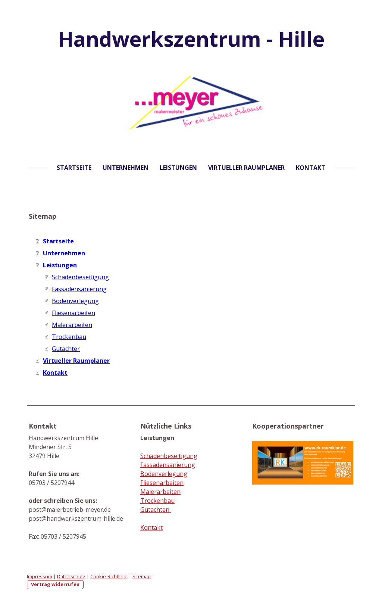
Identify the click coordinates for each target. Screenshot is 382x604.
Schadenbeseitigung (80, 277)
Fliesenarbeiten (73, 313)
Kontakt (310, 168)
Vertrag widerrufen (55, 584)
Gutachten (155, 509)
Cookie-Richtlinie (109, 576)
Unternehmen (125, 168)
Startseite (74, 168)
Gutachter (66, 349)
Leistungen (178, 168)
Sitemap (141, 576)
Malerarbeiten (72, 325)
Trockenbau (69, 337)
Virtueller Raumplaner (246, 168)
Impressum (39, 576)
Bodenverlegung (75, 301)
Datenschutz (71, 576)
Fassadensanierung (79, 289)
